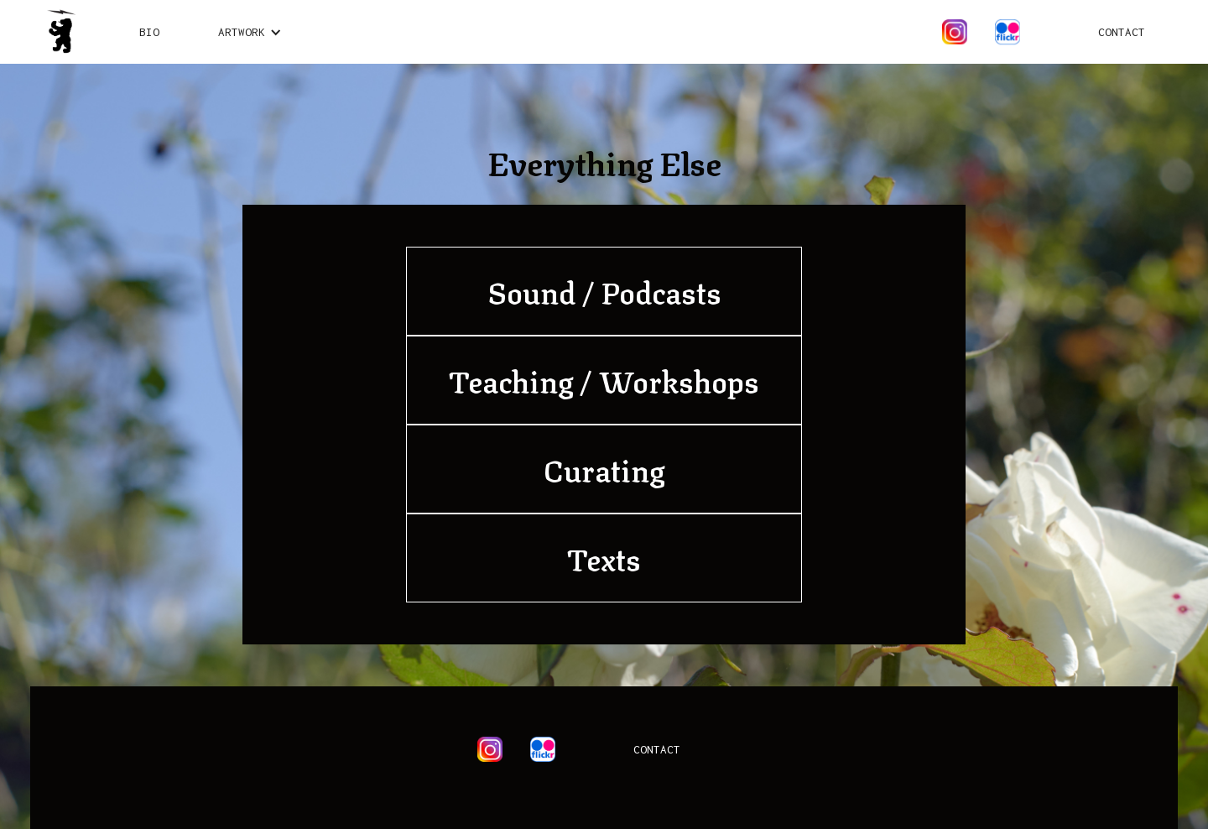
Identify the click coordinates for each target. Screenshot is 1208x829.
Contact (1121, 32)
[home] (61, 32)
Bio (149, 32)
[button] (250, 32)
